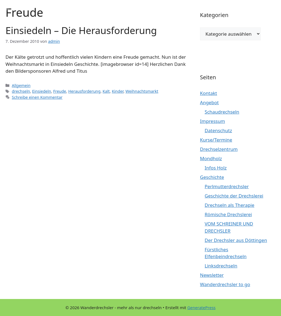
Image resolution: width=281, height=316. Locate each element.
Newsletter (212, 275)
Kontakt (208, 93)
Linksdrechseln (221, 266)
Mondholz (211, 158)
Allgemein (21, 85)
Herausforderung (84, 91)
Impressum (212, 121)
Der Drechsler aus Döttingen (236, 240)
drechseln (21, 91)
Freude (59, 91)
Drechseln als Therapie (229, 205)
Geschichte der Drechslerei (234, 196)
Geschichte (212, 177)
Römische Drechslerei (228, 214)
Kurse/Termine (216, 140)
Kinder (117, 91)
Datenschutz (218, 130)
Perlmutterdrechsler (227, 186)
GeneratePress (201, 307)
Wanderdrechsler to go (225, 284)
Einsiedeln (41, 91)
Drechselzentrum (219, 149)
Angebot (209, 102)
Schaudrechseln (222, 112)
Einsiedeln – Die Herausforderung (81, 30)
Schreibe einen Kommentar (37, 97)
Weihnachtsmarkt (141, 91)
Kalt (106, 91)
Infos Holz (216, 168)
